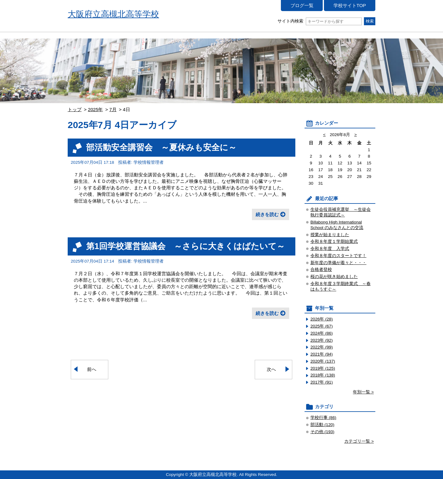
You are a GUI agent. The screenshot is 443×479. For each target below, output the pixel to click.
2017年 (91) (321, 382)
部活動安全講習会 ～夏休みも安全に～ (161, 147)
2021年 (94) (321, 354)
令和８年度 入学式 (329, 248)
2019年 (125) (322, 368)
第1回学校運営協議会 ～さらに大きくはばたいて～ (185, 246)
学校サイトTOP (349, 5)
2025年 (95, 109)
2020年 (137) (322, 361)
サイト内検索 (319, 21)
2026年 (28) (321, 319)
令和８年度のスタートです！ (338, 255)
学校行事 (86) (323, 417)
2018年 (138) (322, 375)
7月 (112, 109)
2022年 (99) (321, 347)
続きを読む (267, 214)
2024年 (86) (321, 333)
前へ (91, 369)
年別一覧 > (363, 392)
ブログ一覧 (301, 5)
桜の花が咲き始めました (334, 276)
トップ (75, 109)
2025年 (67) (321, 326)
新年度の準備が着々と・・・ (338, 262)
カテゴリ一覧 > (359, 441)
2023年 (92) (321, 340)
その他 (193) (322, 431)
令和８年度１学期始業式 (334, 241)
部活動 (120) (322, 424)
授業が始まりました (329, 234)
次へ (271, 369)
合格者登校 (321, 269)
